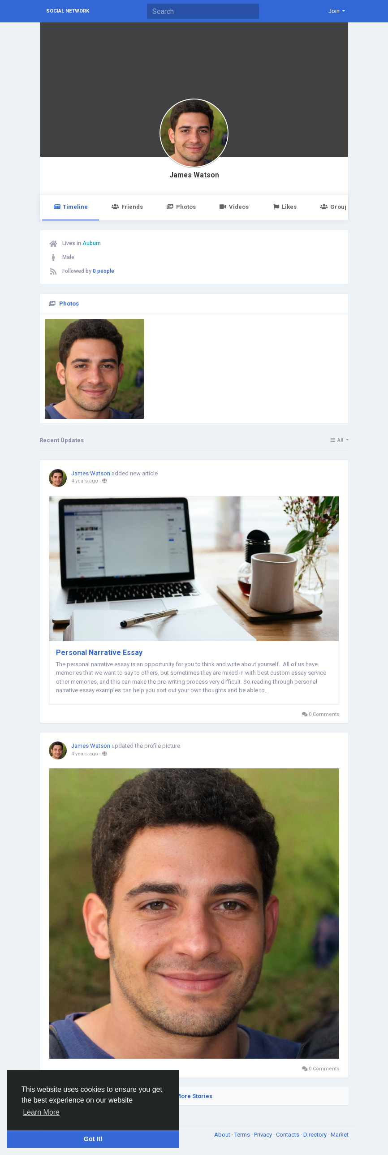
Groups (335, 206)
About (223, 1134)
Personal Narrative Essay (99, 652)
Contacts (288, 1134)
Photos (181, 206)
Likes (284, 206)
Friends (127, 206)
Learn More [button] (41, 1112)
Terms (242, 1134)
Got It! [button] (93, 1138)
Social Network (67, 11)
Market (340, 1134)
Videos (234, 206)
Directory (315, 1134)
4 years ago (84, 481)
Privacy (263, 1134)
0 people (103, 271)
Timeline (70, 206)
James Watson (194, 175)
